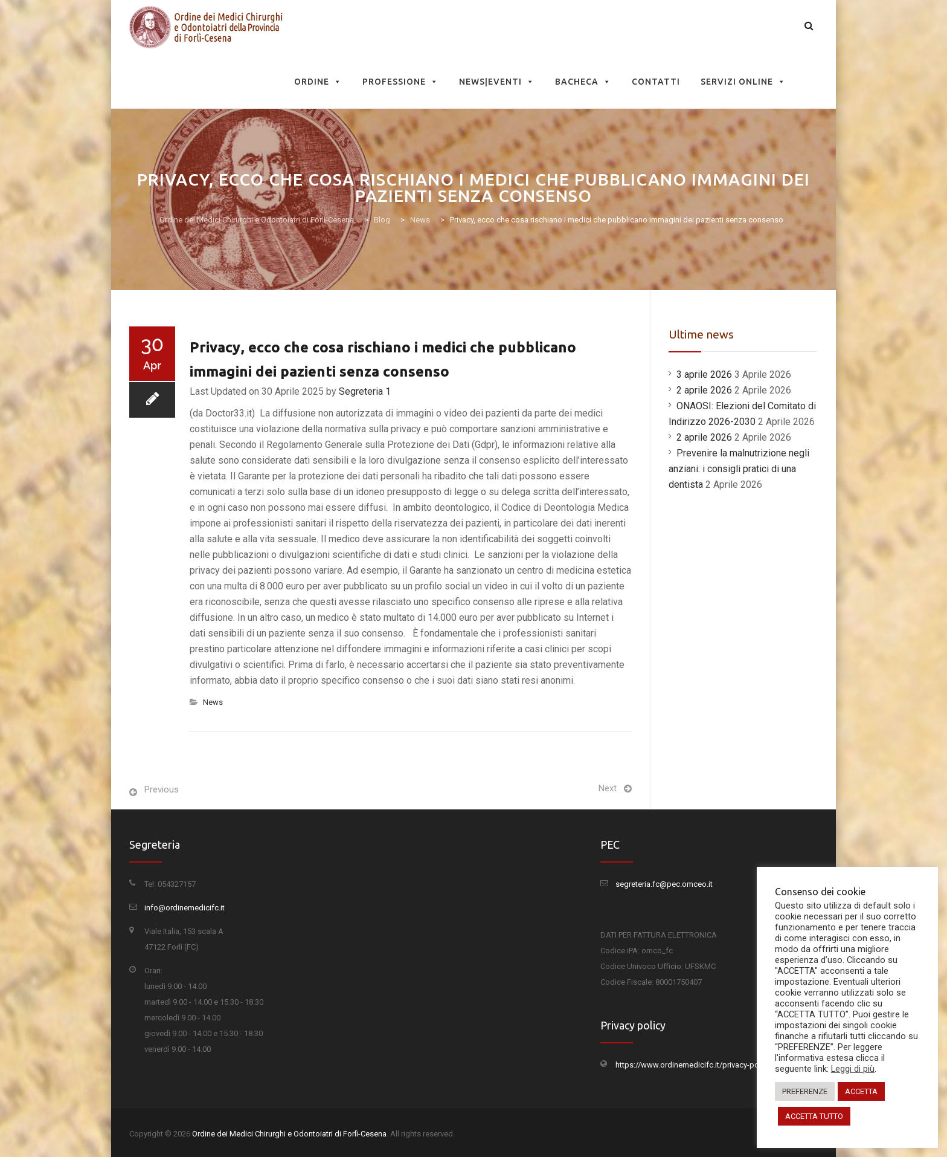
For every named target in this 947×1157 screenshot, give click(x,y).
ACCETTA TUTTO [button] (814, 1116)
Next (608, 788)
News (213, 702)
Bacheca (583, 81)
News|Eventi (496, 81)
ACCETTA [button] (861, 1091)
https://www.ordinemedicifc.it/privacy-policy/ (694, 1064)
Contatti (656, 81)
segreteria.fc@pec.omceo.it (664, 884)
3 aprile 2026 (704, 374)
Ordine (318, 81)
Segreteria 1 (365, 391)
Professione (400, 81)
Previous (161, 789)
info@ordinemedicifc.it (184, 907)
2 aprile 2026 (704, 390)
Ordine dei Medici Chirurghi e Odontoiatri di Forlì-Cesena (289, 1133)
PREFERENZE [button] (804, 1091)
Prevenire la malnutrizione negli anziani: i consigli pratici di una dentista (739, 468)
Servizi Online (743, 81)
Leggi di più (853, 1068)
